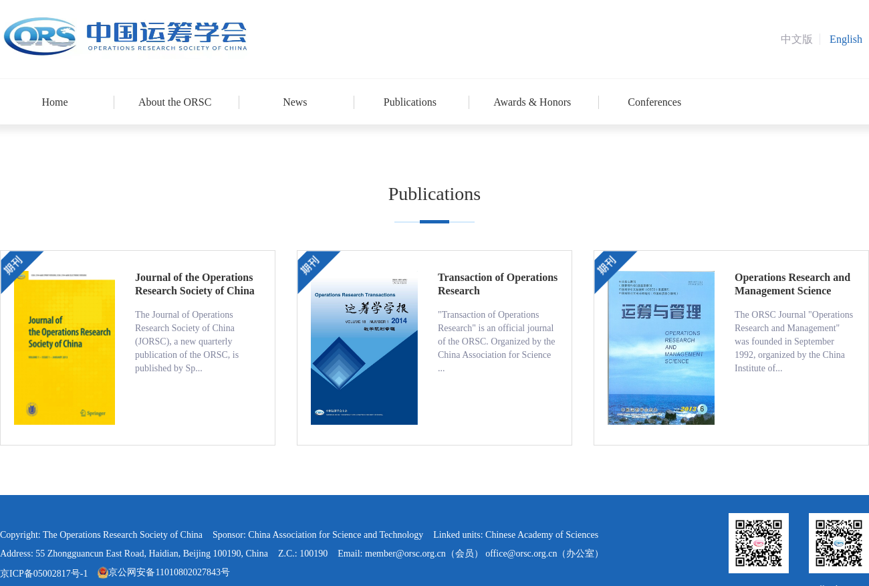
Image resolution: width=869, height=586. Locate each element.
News (295, 102)
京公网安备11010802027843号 (163, 573)
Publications (410, 102)
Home (54, 102)
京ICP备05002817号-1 (44, 574)
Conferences (654, 102)
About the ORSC (174, 102)
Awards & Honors (532, 102)
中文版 (797, 39)
